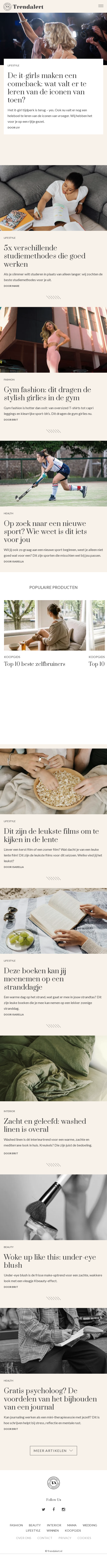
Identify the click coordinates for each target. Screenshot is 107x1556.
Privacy (64, 1538)
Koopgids (12, 657)
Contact (44, 1538)
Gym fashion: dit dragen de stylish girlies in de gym (47, 394)
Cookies (84, 1538)
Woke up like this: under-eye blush (50, 1261)
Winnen (53, 1530)
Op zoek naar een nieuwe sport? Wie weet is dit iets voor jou (45, 532)
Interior (54, 1525)
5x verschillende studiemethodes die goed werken (44, 256)
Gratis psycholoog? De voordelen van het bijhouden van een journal (50, 1399)
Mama (72, 1525)
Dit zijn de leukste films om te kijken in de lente (51, 835)
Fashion (16, 1525)
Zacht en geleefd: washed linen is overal (45, 1125)
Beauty (35, 1525)
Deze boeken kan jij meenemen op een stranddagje (35, 979)
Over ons (23, 1538)
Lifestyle (33, 1530)
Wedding (90, 1525)
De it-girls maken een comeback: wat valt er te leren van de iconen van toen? (47, 88)
